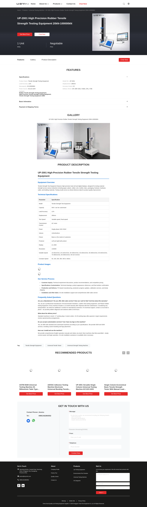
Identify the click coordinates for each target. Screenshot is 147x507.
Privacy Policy (81, 501)
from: (71, 433)
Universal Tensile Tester (54, 345)
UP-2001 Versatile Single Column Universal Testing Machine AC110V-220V (86, 387)
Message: (73, 411)
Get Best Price (25, 34)
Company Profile (55, 469)
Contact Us (54, 480)
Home (19, 10)
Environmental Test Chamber (81, 473)
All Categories (77, 480)
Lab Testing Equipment (79, 469)
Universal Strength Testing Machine (77, 345)
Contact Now (75, 453)
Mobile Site (72, 501)
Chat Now (42, 34)
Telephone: (73, 443)
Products (25, 10)
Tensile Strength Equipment (33, 345)
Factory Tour (54, 473)
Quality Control (54, 476)
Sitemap (64, 501)
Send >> (101, 492)
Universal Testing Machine (36, 10)
